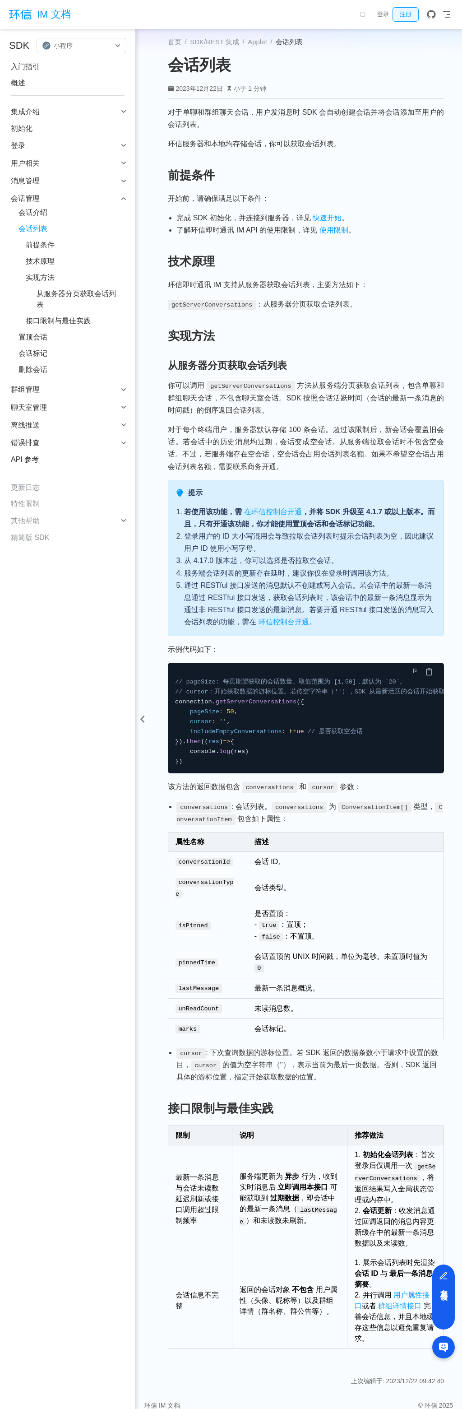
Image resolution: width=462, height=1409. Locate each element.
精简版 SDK (30, 537)
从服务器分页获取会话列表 (76, 299)
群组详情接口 (400, 1296)
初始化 (21, 128)
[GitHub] (431, 14)
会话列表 (32, 229)
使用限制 (333, 230)
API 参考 (25, 459)
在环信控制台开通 (273, 512)
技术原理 (40, 261)
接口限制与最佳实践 (58, 321)
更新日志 (25, 487)
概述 (18, 83)
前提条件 (40, 245)
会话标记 (32, 353)
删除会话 (32, 369)
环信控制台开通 (284, 622)
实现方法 (40, 277)
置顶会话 (32, 337)
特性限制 (25, 503)
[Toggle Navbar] (446, 14)
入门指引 (25, 66)
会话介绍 (32, 212)
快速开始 (327, 218)
